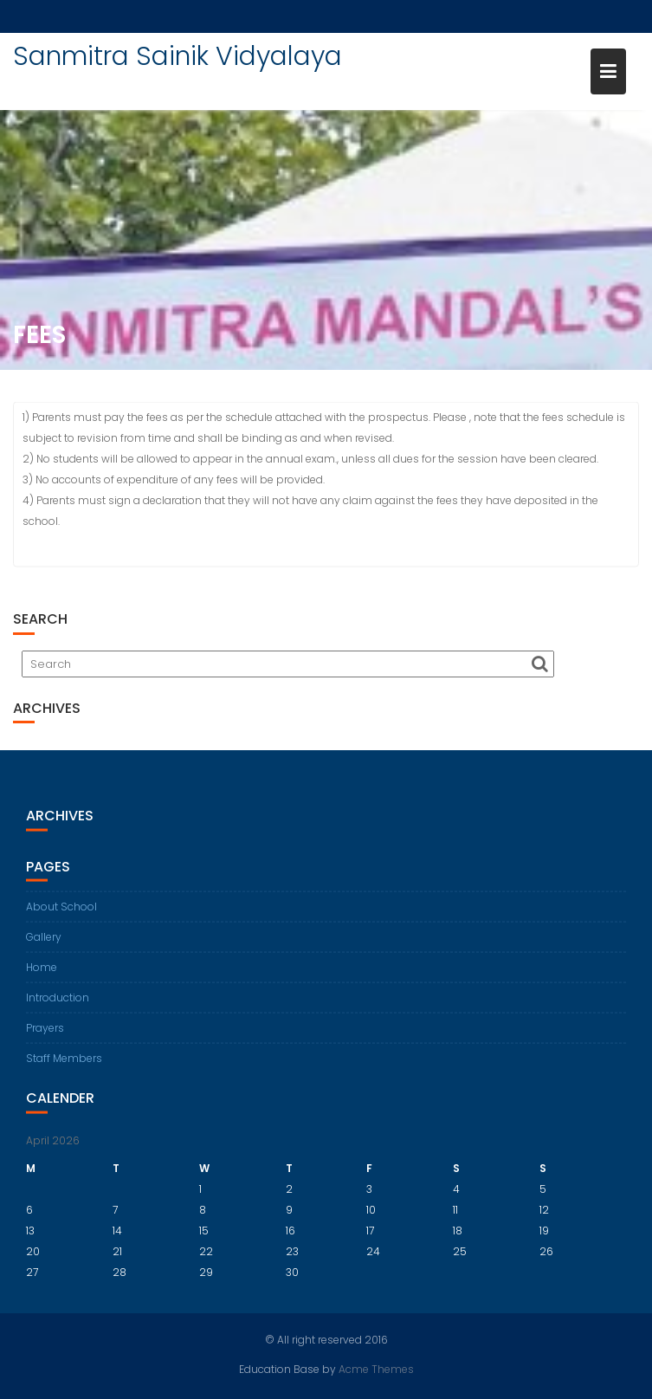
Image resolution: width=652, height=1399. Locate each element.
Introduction (57, 1005)
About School (61, 914)
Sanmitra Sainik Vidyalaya (177, 56)
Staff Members (64, 1066)
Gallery (43, 944)
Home (41, 975)
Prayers (45, 1035)
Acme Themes (376, 1368)
